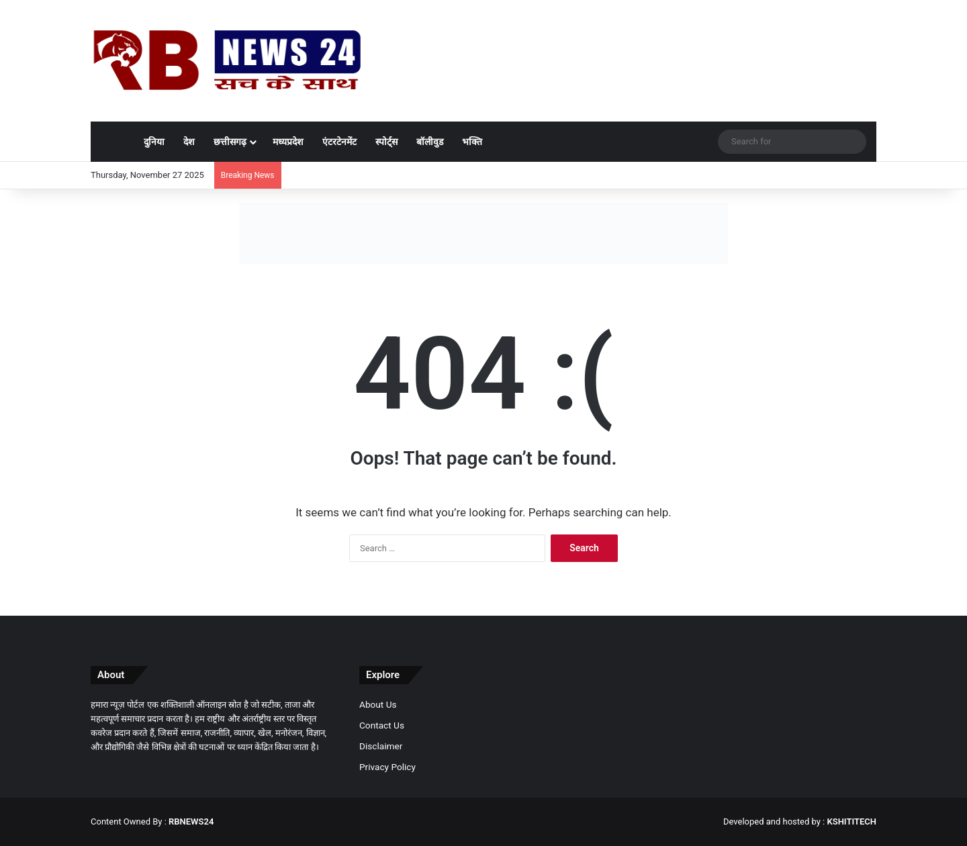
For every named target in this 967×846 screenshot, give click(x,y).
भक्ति (472, 141)
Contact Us (381, 725)
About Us (378, 704)
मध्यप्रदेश (288, 141)
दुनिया (154, 141)
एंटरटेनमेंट (339, 141)
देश (189, 141)
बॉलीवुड (429, 141)
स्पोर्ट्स (386, 141)
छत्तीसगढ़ (230, 141)
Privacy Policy (387, 766)
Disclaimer (380, 746)
